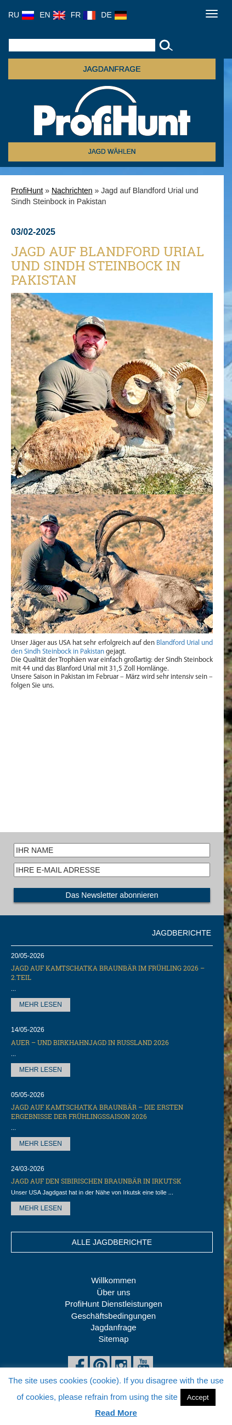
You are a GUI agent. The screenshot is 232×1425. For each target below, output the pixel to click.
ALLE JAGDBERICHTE (112, 1242)
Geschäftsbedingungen (113, 1315)
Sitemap (113, 1338)
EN (52, 14)
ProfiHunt (27, 190)
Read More (116, 1412)
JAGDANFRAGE (111, 69)
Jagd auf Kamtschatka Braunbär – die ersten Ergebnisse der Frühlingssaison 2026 (97, 1112)
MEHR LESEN (40, 1004)
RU (21, 14)
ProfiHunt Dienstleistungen (113, 1303)
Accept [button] (198, 1397)
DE (113, 14)
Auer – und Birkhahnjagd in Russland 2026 (90, 1042)
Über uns (114, 1292)
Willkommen (113, 1280)
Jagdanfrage (113, 1327)
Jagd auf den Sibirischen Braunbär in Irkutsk (96, 1180)
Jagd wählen (112, 151)
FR (83, 14)
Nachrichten (72, 190)
